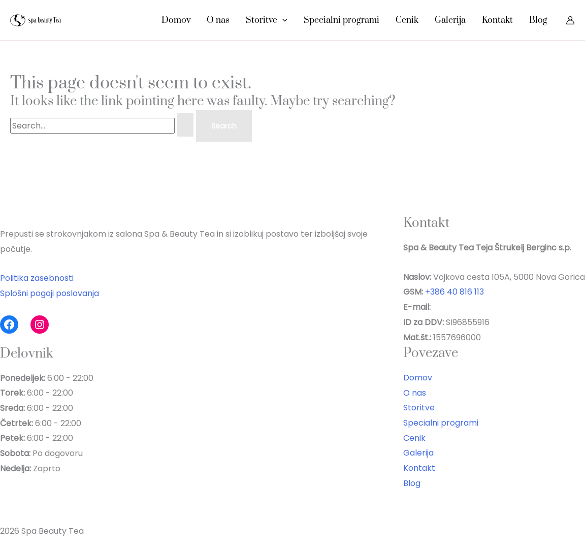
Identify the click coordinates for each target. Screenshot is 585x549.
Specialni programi (341, 20)
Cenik (407, 20)
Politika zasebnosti (37, 278)
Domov (175, 20)
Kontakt (497, 20)
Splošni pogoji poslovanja (49, 293)
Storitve (266, 20)
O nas (218, 20)
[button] (282, 20)
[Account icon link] (570, 20)
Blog (538, 20)
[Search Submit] (185, 125)
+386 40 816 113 (454, 292)
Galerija (450, 20)
